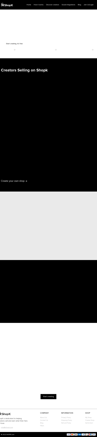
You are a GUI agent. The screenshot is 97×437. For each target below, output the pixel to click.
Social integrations (68, 5)
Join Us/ (87, 5)
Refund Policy (62, 423)
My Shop (86, 417)
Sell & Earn (87, 423)
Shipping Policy (62, 420)
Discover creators (52, 5)
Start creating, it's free (14, 44)
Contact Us (40, 420)
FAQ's (38, 426)
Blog (79, 5)
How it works (38, 5)
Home (29, 5)
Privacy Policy (61, 417)
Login (91, 5)
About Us (39, 417)
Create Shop (88, 420)
